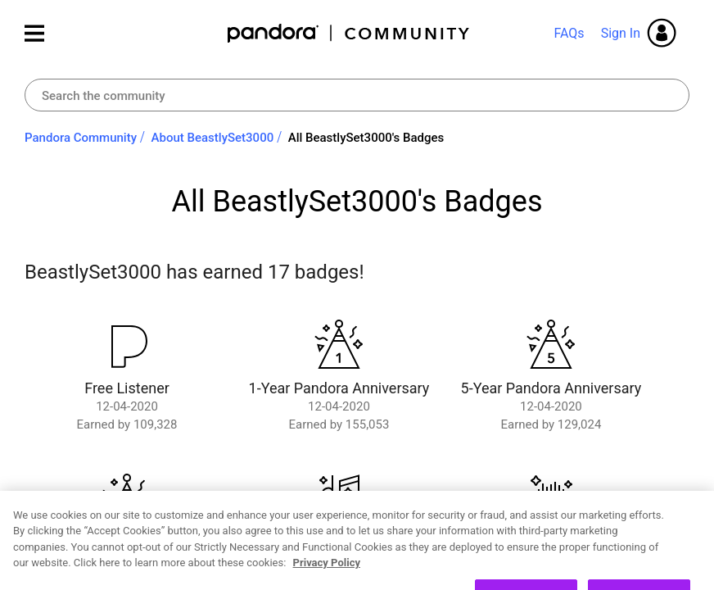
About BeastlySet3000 (212, 137)
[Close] (688, 536)
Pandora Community (349, 33)
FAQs (569, 33)
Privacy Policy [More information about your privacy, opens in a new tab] (326, 582)
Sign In (620, 33)
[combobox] (357, 95)
